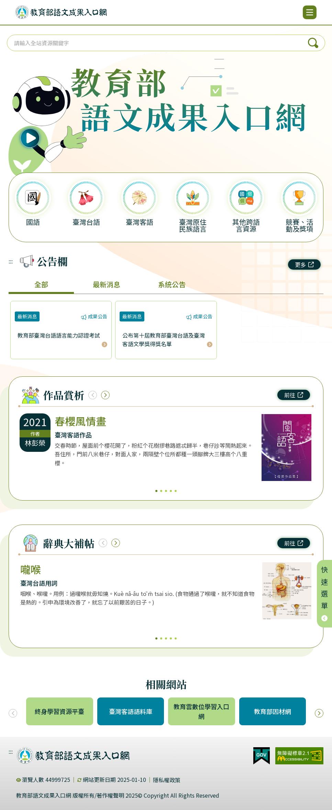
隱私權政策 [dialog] (166, 780)
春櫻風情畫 (80, 421)
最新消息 (106, 284)
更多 (304, 264)
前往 (293, 395)
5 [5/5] (176, 491)
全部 (41, 284)
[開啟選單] (310, 12)
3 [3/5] (166, 491)
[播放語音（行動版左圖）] (43, 114)
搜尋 (313, 43)
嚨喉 (30, 569)
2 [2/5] (161, 491)
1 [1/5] (156, 491)
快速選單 (325, 593)
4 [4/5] (171, 491)
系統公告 (172, 284)
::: (11, 261)
